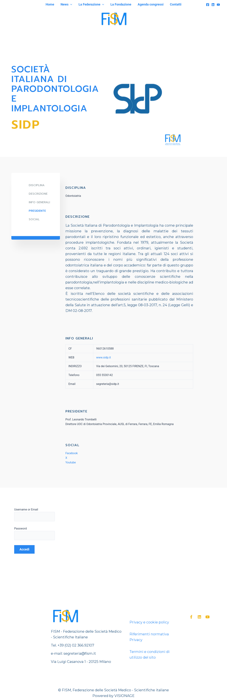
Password (20, 528)
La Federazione (91, 4)
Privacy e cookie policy (149, 622)
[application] (70, 4)
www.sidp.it (103, 357)
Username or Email (26, 509)
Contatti (175, 4)
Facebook (71, 453)
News (66, 4)
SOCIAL (34, 219)
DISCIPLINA (37, 185)
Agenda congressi (151, 4)
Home (50, 4)
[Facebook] (207, 4)
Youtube (70, 462)
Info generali (39, 202)
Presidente (37, 211)
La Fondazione (120, 4)
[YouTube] (218, 4)
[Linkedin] (213, 4)
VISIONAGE (124, 696)
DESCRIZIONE (38, 194)
